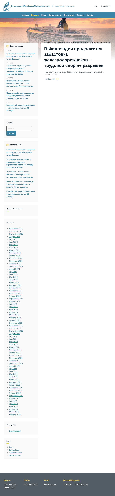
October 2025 (15, 231)
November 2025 (16, 228)
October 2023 (15, 296)
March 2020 (14, 412)
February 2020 (15, 414)
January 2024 (14, 288)
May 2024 (13, 277)
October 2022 (15, 328)
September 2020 (16, 395)
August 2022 (14, 334)
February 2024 (15, 285)
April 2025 (13, 247)
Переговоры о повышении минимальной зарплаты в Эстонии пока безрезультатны (19, 83)
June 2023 (13, 307)
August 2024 (14, 269)
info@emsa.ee (50, 484)
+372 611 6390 (30, 484)
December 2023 (15, 290)
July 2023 (13, 304)
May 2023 (13, 309)
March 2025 (14, 250)
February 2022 (15, 350)
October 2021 (15, 360)
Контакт (90, 15)
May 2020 (13, 406)
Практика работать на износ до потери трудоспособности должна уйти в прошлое (20, 95)
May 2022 (13, 342)
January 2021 (14, 385)
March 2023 (14, 315)
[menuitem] (106, 6)
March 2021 (14, 379)
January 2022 (14, 352)
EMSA (67, 484)
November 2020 (16, 390)
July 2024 (13, 272)
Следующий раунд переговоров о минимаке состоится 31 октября (20, 108)
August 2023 (14, 301)
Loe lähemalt (50, 79)
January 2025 (14, 255)
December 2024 (15, 258)
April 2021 (13, 377)
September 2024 (16, 266)
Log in (11, 447)
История (80, 15)
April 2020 (13, 409)
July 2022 (13, 336)
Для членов (69, 15)
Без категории (15, 431)
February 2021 (15, 382)
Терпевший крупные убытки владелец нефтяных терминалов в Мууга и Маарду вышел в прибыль (19, 70)
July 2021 (13, 369)
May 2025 (13, 245)
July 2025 (13, 239)
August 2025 (14, 236)
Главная (25, 15)
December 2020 (15, 387)
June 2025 (13, 242)
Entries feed (14, 450)
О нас (43, 15)
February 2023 (15, 317)
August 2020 (14, 398)
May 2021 (13, 374)
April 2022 (13, 344)
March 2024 (14, 282)
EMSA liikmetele (80, 484)
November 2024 (16, 261)
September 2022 (16, 331)
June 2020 (13, 404)
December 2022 (15, 323)
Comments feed (15, 452)
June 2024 (13, 274)
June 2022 (13, 339)
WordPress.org (15, 455)
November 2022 (16, 325)
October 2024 (15, 263)
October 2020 (15, 393)
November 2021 (16, 358)
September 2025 (16, 234)
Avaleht (47, 40)
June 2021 (13, 371)
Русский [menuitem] (104, 6)
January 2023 (14, 320)
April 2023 (13, 312)
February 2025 (15, 253)
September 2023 (16, 298)
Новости (35, 15)
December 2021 (15, 355)
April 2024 (13, 280)
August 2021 (14, 366)
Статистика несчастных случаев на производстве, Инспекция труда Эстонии (20, 56)
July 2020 (13, 401)
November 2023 (16, 293)
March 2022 (14, 347)
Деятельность (55, 15)
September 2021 (16, 363)
